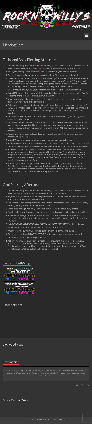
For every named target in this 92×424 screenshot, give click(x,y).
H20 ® (41, 68)
